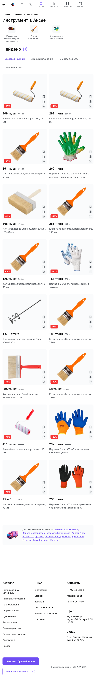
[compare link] (54, 3)
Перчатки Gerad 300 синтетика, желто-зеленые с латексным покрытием (69, 175)
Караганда (28, 533)
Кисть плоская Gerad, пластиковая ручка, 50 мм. (24, 286)
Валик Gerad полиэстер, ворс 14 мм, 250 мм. (70, 120)
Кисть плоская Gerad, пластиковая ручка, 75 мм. (71, 341)
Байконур (56, 536)
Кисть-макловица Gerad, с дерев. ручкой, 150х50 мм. (24, 231)
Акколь (76, 533)
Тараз (48, 533)
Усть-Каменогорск (61, 533)
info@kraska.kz (74, 596)
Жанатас (54, 540)
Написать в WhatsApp (20, 671)
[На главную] (13, 4)
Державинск (77, 536)
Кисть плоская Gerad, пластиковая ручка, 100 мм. (71, 231)
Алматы (58, 529)
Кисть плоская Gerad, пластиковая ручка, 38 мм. (24, 506)
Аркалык (39, 536)
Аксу (82, 533)
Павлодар (39, 533)
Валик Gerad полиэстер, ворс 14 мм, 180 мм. (23, 120)
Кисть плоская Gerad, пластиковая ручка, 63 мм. (24, 175)
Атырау (76, 529)
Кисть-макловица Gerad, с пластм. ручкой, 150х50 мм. (20, 396)
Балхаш (66, 536)
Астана (67, 529)
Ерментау (27, 540)
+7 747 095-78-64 (75, 590)
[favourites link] (67, 3)
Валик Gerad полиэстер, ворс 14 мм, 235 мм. (23, 451)
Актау (25, 536)
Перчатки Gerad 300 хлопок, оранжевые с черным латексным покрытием (71, 506)
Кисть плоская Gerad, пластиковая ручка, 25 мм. (71, 396)
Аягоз (48, 536)
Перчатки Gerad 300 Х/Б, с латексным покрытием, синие (69, 451)
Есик (35, 540)
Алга (31, 536)
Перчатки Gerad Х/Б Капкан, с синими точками (69, 286)
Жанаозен (43, 540)
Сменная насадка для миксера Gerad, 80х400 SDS (22, 341)
